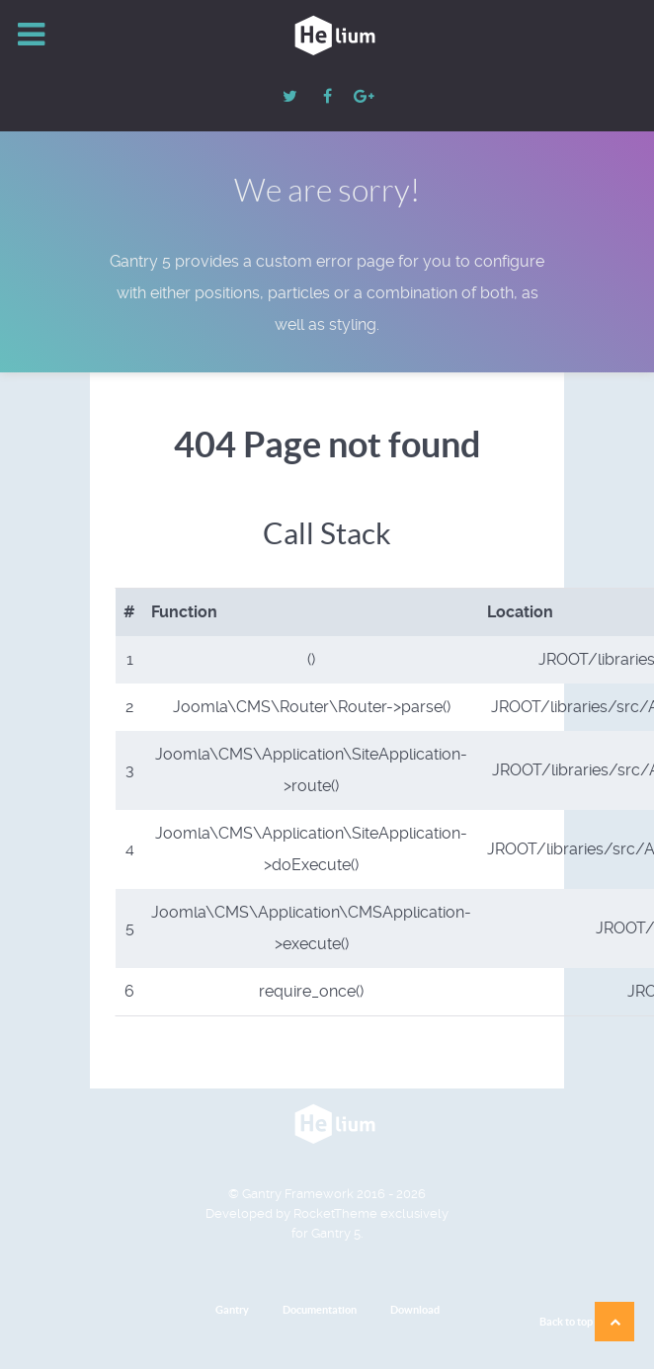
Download (415, 1310)
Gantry (232, 1310)
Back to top (586, 1322)
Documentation (320, 1310)
